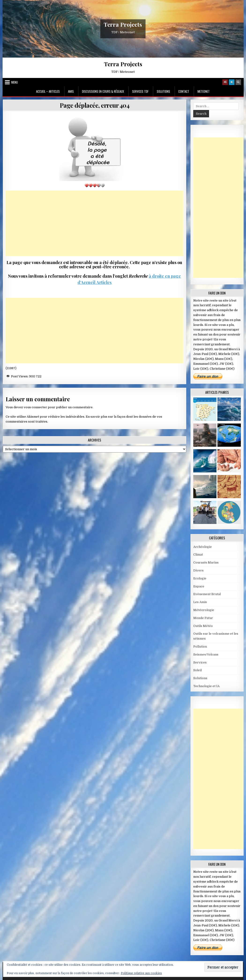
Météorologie (203, 610)
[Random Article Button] (225, 82)
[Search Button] (238, 82)
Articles (103, 282)
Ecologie (199, 578)
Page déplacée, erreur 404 (95, 105)
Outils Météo (203, 626)
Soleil (197, 670)
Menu (14, 82)
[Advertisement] (94, 223)
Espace (198, 586)
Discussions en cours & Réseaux (103, 91)
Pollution (200, 646)
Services (200, 662)
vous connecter (35, 407)
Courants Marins (206, 562)
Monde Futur (203, 618)
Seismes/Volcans (205, 654)
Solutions (163, 91)
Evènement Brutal (207, 594)
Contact (183, 91)
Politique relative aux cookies (141, 973)
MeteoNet (204, 91)
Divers (198, 570)
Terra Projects (123, 24)
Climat (198, 554)
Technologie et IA (206, 686)
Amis (71, 91)
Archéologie (202, 547)
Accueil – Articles (48, 91)
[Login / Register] (232, 82)
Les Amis (200, 602)
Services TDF (140, 91)
